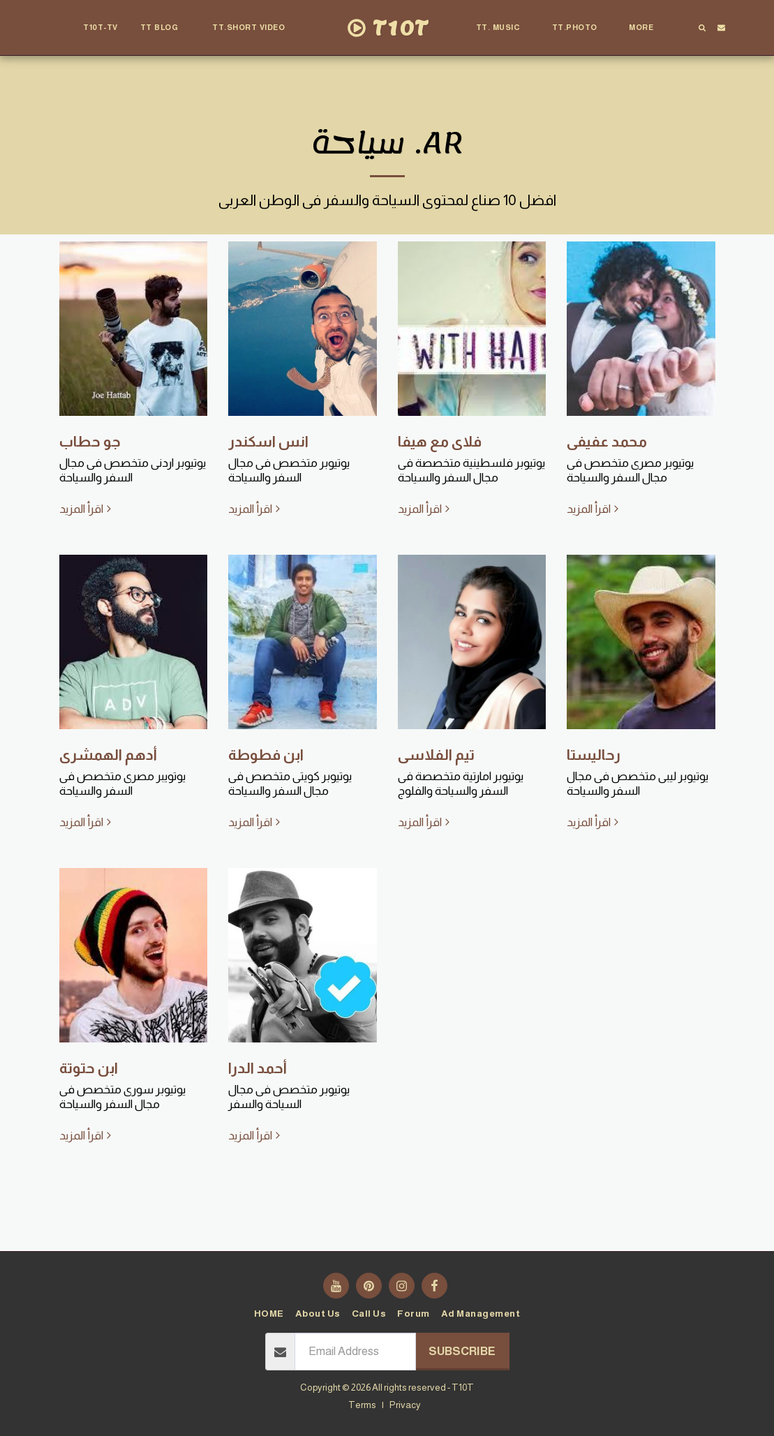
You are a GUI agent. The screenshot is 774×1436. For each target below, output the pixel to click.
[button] (165, 28)
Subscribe (462, 1351)
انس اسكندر (268, 441)
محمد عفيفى (607, 441)
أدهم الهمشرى (108, 755)
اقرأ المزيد (87, 509)
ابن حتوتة (88, 1068)
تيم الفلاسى (436, 755)
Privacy (405, 1405)
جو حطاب (90, 441)
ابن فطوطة (266, 755)
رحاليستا (593, 755)
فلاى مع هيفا (440, 441)
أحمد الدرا (257, 1068)
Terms (362, 1405)
